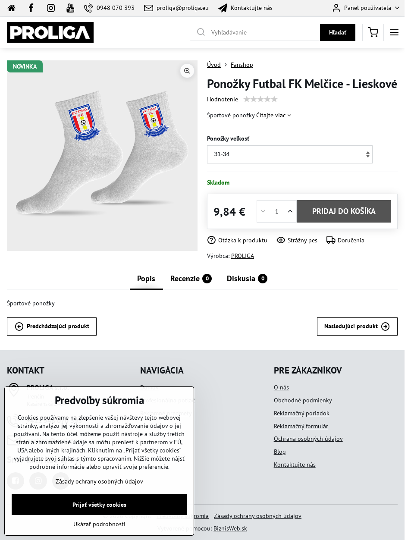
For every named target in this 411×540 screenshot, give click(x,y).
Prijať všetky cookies (99, 510)
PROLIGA (242, 256)
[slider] (260, 99)
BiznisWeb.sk (230, 528)
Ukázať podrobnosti (99, 529)
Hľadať (337, 32)
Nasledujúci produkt (357, 326)
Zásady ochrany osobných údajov (257, 516)
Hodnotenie (222, 99)
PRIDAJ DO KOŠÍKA (344, 211)
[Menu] (394, 32)
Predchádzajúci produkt (52, 326)
